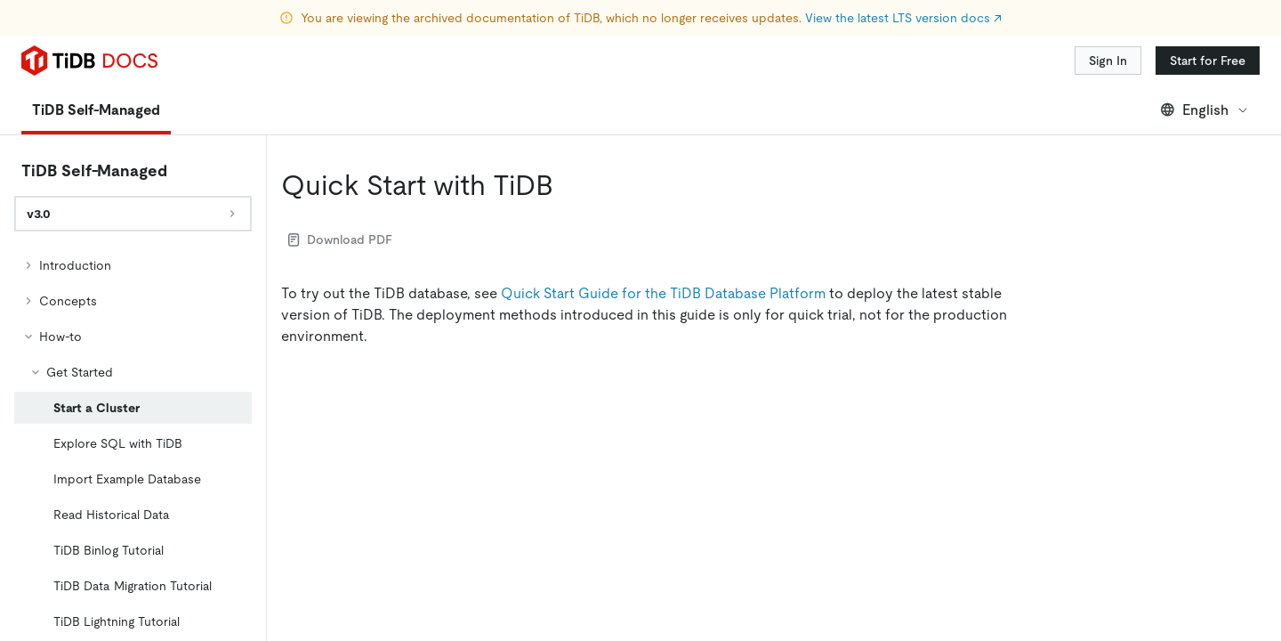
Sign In (1108, 60)
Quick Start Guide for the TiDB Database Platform (663, 293)
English (1205, 109)
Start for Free (1207, 60)
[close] (1246, 503)
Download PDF (340, 239)
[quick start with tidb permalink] (567, 185)
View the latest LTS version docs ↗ (903, 18)
